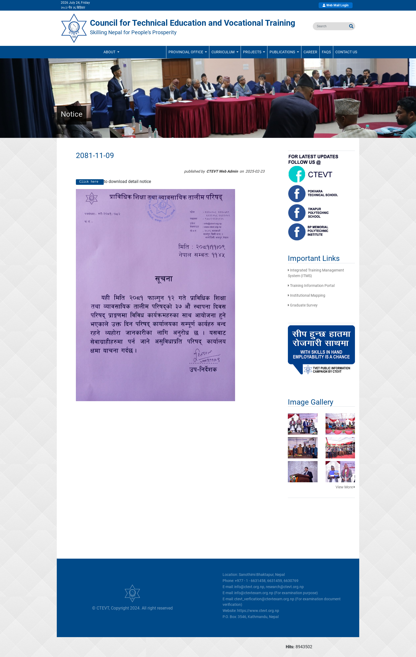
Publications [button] (283, 52)
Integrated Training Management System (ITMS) (316, 273)
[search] (330, 26)
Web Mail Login (336, 5)
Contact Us (346, 52)
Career (310, 52)
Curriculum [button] (223, 52)
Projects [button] (252, 52)
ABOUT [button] (109, 52)
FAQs (326, 52)
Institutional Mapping (306, 295)
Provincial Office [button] (186, 52)
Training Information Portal (311, 285)
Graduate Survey (303, 305)
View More (345, 487)
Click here (89, 182)
